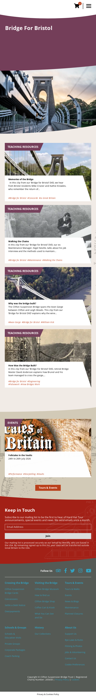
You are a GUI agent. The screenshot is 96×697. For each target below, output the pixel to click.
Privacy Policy (62, 679)
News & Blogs (72, 601)
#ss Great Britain (47, 198)
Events (68, 595)
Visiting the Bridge (46, 583)
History (39, 627)
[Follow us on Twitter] (72, 571)
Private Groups (12, 643)
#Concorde (32, 198)
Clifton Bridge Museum (47, 589)
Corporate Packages (15, 649)
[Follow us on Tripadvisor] (58, 571)
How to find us (42, 595)
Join (48, 536)
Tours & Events (48, 487)
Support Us (71, 633)
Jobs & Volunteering (75, 652)
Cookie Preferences (75, 664)
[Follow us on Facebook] (65, 571)
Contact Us (70, 658)
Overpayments (12, 611)
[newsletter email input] (48, 527)
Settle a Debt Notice (15, 605)
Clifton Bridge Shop (45, 601)
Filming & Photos (73, 646)
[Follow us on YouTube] (88, 571)
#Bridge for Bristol (17, 198)
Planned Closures (74, 613)
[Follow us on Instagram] (80, 571)
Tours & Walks (72, 589)
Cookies (75, 679)
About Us (70, 627)
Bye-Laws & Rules (74, 639)
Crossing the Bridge (17, 583)
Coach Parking (12, 656)
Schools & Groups (15, 627)
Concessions (11, 599)
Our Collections (43, 633)
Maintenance (72, 607)
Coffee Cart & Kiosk (45, 607)
